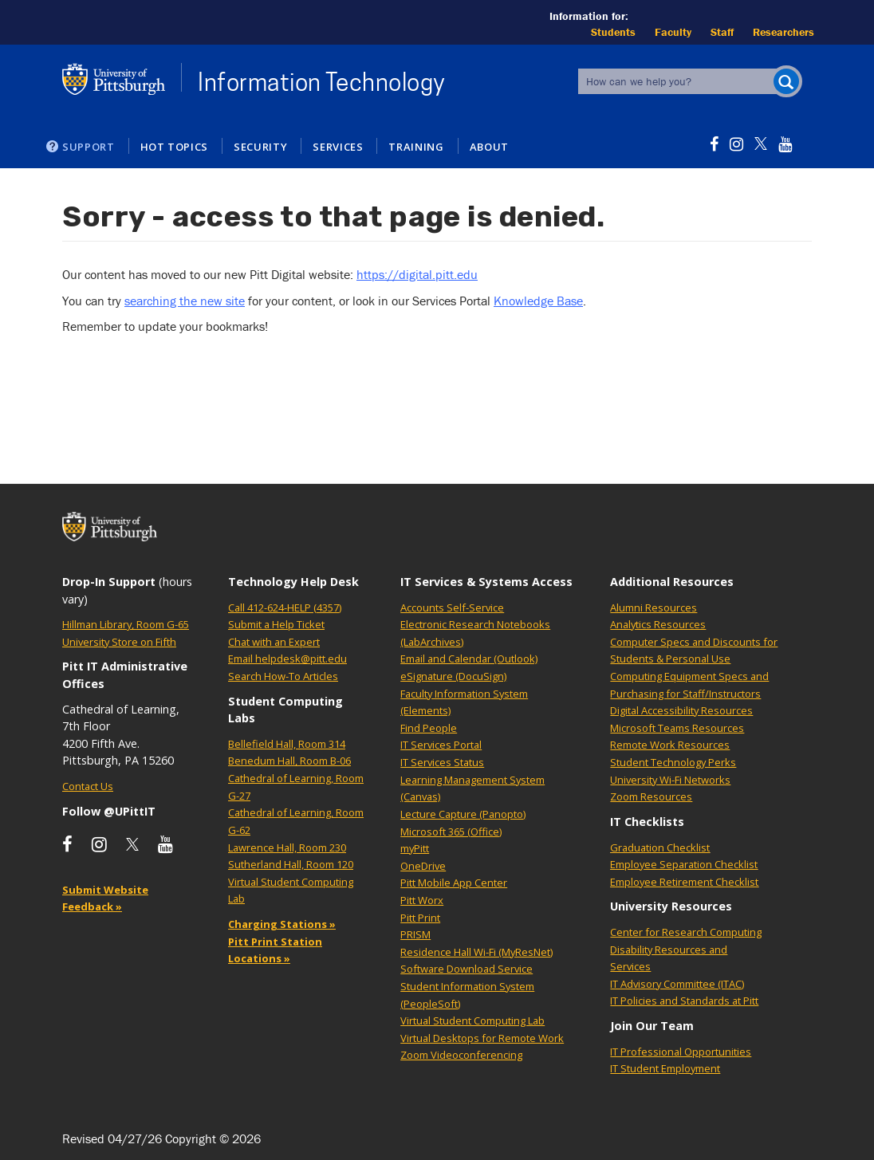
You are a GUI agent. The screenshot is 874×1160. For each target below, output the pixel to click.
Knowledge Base (538, 301)
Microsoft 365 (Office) (451, 831)
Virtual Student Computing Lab (472, 1020)
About (489, 147)
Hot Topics (174, 147)
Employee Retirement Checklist (684, 882)
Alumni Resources (653, 607)
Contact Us (87, 786)
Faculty (673, 32)
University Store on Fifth (119, 642)
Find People (428, 728)
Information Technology (322, 82)
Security (260, 147)
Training (415, 147)
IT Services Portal (441, 744)
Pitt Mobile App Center (453, 882)
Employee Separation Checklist (684, 864)
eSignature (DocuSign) (453, 676)
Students (613, 32)
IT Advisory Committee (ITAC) (677, 984)
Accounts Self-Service (452, 607)
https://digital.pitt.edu (417, 274)
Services (338, 147)
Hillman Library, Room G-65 (125, 624)
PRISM (415, 934)
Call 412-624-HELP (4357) (284, 607)
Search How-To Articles (283, 676)
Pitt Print (420, 917)
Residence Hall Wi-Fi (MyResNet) (476, 952)
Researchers (783, 32)
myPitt (414, 848)
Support (88, 147)
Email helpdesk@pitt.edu (287, 658)
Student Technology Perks (673, 762)
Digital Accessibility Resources (681, 710)
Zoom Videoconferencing (461, 1055)
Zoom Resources (651, 796)
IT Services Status (442, 762)
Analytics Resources (658, 624)
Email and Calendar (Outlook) (468, 658)
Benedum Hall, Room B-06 (289, 760)
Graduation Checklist (660, 847)
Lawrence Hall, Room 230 (287, 847)
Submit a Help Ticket (276, 624)
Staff (722, 32)
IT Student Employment (665, 1068)
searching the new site (184, 301)
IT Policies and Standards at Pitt (684, 1000)
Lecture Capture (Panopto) (463, 814)
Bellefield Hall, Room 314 (286, 744)
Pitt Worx (421, 900)
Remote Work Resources (670, 744)
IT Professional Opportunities (680, 1051)
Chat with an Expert (274, 642)
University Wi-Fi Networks (670, 780)
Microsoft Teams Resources (677, 728)
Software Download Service (466, 968)
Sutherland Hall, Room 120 (290, 864)
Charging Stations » (282, 924)
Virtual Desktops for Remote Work (482, 1038)
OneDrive (423, 866)
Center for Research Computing (686, 932)
